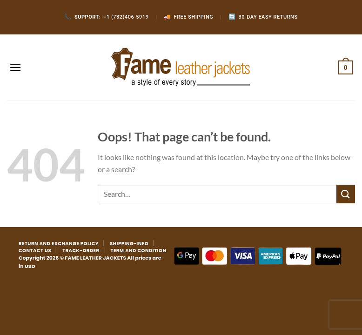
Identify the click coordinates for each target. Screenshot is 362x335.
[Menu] (15, 67)
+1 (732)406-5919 (106, 17)
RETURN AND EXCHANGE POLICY (59, 243)
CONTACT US (35, 250)
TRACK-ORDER (80, 250)
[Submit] (345, 194)
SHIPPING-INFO (129, 243)
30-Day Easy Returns (263, 17)
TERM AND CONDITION (139, 250)
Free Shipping (188, 17)
